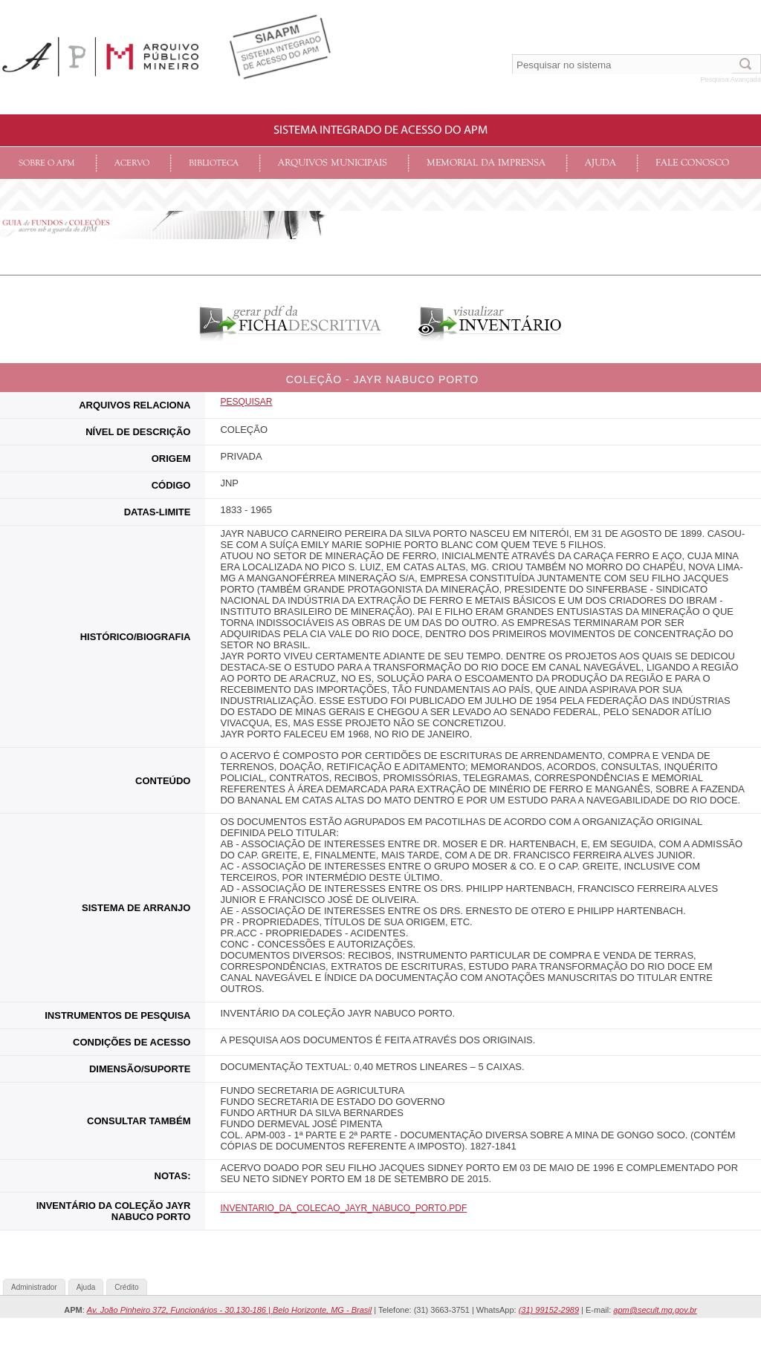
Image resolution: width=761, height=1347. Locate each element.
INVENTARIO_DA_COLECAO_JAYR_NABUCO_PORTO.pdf (343, 1208)
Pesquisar (246, 402)
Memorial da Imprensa (486, 163)
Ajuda (600, 163)
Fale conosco (692, 163)
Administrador (34, 1287)
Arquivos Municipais (332, 163)
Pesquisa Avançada (730, 79)
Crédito (126, 1287)
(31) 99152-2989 (549, 1309)
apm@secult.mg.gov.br (654, 1309)
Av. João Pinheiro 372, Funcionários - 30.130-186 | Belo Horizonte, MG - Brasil (229, 1309)
